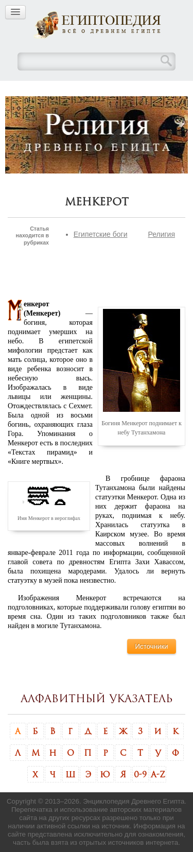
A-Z (158, 774)
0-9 (140, 774)
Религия (161, 234)
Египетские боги (101, 234)
